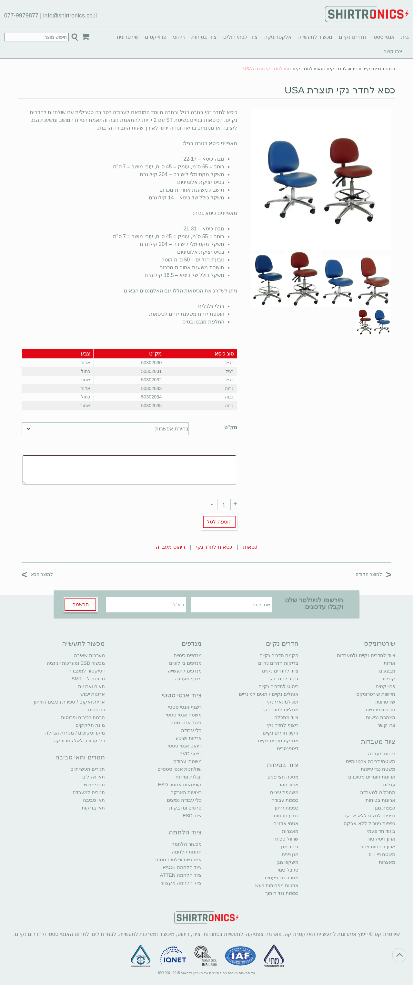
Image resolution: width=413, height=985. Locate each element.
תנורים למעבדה (89, 792)
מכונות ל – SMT (88, 678)
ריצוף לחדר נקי (282, 725)
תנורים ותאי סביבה (80, 757)
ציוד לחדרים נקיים (280, 670)
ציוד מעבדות (378, 741)
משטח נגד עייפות (378, 769)
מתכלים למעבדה (377, 792)
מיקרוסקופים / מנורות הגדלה (75, 733)
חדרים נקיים (352, 37)
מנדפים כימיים (188, 655)
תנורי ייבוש (94, 784)
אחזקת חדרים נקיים (278, 740)
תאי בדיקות (93, 807)
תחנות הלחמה (187, 851)
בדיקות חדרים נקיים (278, 663)
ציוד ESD (192, 815)
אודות (389, 663)
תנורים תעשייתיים (87, 769)
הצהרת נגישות (380, 717)
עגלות (389, 784)
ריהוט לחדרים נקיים (278, 686)
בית (405, 37)
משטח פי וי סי (381, 854)
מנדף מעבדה (188, 678)
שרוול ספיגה (285, 839)
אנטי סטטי (383, 37)
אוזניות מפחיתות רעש (276, 885)
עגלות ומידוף (189, 776)
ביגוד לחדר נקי (283, 678)
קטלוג (388, 678)
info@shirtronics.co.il (70, 15)
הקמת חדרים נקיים (278, 655)
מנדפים (192, 643)
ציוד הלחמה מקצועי (181, 882)
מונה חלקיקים (90, 725)
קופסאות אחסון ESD (180, 784)
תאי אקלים (93, 776)
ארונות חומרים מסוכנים (371, 776)
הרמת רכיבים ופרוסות (83, 717)
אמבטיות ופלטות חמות (178, 859)
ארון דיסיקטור (381, 839)
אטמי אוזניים (285, 823)
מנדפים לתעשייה (185, 670)
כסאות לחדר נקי (311, 68)
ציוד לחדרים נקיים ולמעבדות (366, 655)
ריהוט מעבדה (170, 547)
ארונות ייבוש (92, 694)
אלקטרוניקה (278, 37)
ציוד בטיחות (204, 37)
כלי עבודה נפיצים (184, 800)
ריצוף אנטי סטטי (185, 707)
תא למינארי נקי (282, 701)
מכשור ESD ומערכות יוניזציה (76, 663)
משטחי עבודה (187, 761)
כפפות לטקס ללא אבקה (369, 815)
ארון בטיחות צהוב (377, 846)
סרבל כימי (288, 870)
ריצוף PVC (190, 753)
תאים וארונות (91, 686)
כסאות (250, 547)
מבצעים (387, 670)
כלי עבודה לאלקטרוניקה (79, 740)
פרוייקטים (155, 37)
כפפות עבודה (284, 800)
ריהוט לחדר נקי (344, 68)
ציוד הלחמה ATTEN (181, 875)
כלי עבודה (191, 730)
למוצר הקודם (373, 574)
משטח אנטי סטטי (184, 714)
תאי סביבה (94, 800)
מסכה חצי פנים (282, 776)
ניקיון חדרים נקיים (280, 733)
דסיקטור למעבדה (86, 670)
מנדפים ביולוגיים (185, 663)
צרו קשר (393, 51)
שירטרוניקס (379, 643)
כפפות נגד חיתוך (281, 893)
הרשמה (80, 604)
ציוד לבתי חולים (240, 37)
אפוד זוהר (288, 784)
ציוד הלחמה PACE (182, 867)
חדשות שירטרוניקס (375, 694)
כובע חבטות (286, 815)
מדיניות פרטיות (380, 709)
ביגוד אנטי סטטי (185, 722)
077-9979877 (21, 15)
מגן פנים (290, 854)
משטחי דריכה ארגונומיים (370, 761)
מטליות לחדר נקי (280, 709)
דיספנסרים (287, 748)
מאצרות (387, 862)
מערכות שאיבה (89, 655)
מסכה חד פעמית (281, 877)
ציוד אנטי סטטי (182, 695)
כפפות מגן (385, 807)
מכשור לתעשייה (315, 37)
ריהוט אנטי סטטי (185, 745)
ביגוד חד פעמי (381, 831)
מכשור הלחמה (186, 844)
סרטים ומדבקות (185, 807)
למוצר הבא (37, 574)
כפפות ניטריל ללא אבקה (369, 823)
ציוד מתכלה (286, 717)
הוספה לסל (219, 521)
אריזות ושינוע (189, 738)
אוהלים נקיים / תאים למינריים (268, 694)
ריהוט (179, 37)
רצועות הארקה (186, 792)
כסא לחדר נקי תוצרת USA (340, 90)
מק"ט (230, 427)
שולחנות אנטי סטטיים (179, 769)
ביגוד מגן (289, 846)
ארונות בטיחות (380, 800)
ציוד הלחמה (185, 832)
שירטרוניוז (127, 37)
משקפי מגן (287, 862)
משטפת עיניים (284, 792)
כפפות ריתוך (286, 807)
